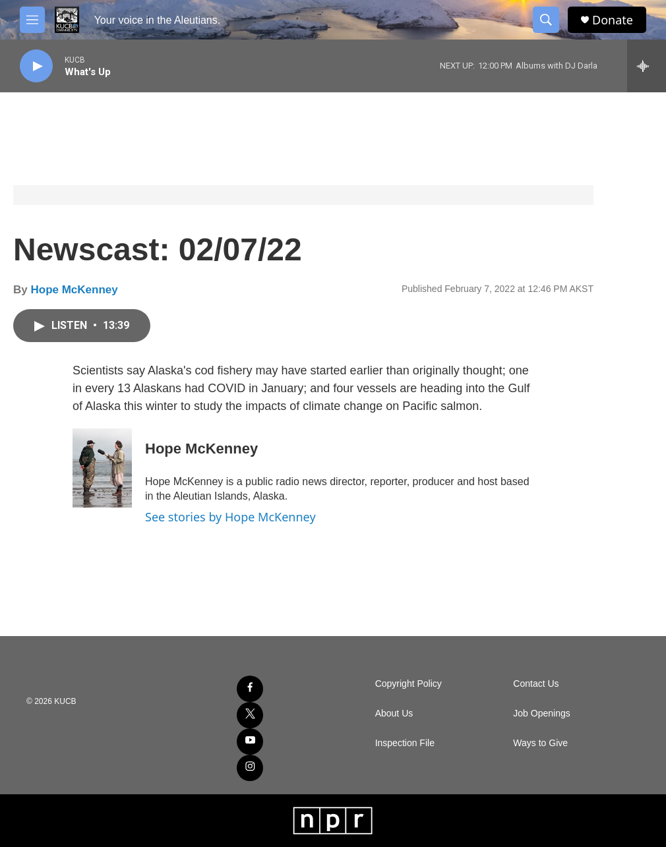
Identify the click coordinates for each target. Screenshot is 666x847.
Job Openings (541, 713)
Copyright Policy (408, 684)
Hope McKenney (73, 289)
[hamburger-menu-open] (32, 20)
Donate (612, 20)
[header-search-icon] (546, 20)
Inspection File (405, 743)
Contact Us (536, 684)
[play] (36, 66)
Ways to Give (540, 743)
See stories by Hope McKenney (230, 517)
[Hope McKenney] (102, 468)
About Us (394, 713)
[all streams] (646, 66)
